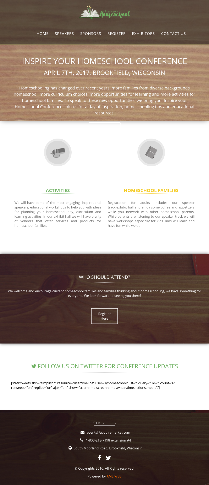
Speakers (64, 33)
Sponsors (90, 33)
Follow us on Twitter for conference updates (104, 366)
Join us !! (104, 128)
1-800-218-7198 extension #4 (108, 440)
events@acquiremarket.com (108, 432)
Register (117, 33)
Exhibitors (143, 33)
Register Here (104, 316)
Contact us (173, 33)
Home (43, 33)
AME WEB (114, 476)
